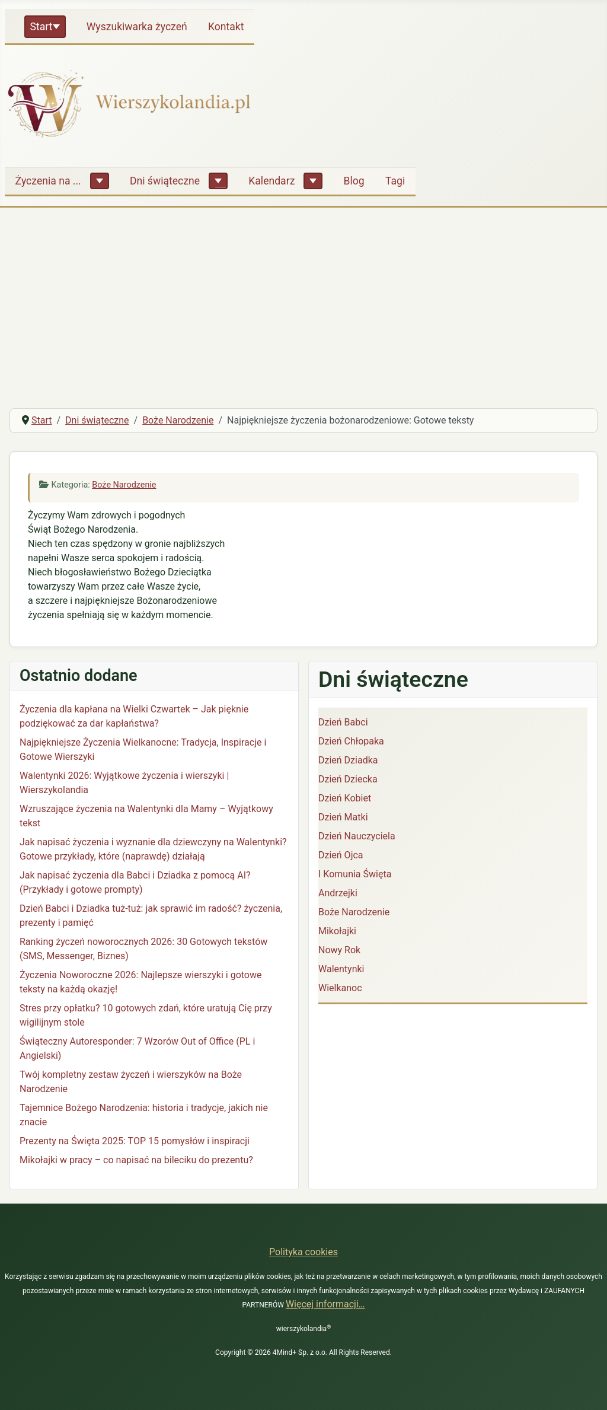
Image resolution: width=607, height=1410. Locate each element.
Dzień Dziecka (348, 779)
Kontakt (226, 27)
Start (41, 27)
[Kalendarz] (313, 181)
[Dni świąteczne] (218, 181)
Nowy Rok (339, 950)
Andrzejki (337, 893)
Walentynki (341, 969)
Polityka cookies (303, 1252)
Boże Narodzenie (124, 485)
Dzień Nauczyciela (356, 836)
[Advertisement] (303, 310)
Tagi (395, 181)
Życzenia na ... (48, 181)
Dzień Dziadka (348, 760)
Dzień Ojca (340, 855)
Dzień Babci (343, 722)
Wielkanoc (340, 988)
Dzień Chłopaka (351, 741)
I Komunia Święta (354, 874)
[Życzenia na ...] (99, 181)
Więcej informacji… (325, 1304)
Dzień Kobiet (344, 798)
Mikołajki (337, 931)
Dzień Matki (343, 817)
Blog (354, 181)
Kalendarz (271, 181)
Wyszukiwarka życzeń (137, 27)
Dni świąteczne (165, 181)
